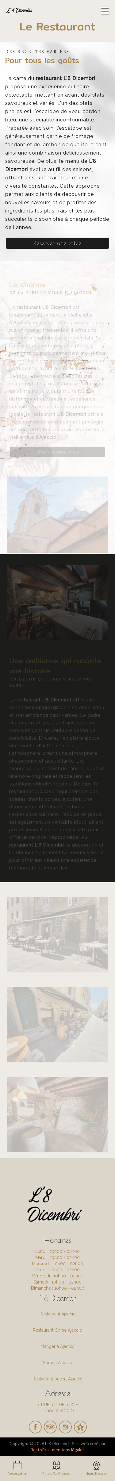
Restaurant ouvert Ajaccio (57, 1378)
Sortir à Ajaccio (57, 1362)
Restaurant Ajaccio (58, 1313)
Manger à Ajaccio (57, 1346)
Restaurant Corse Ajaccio (57, 1330)
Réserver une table (58, 243)
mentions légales (68, 1449)
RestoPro (39, 1449)
